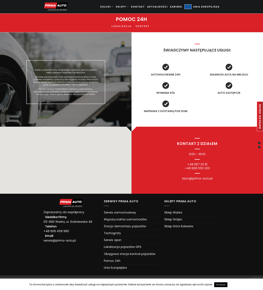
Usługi (106, 6)
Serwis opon (112, 240)
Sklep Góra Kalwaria (178, 226)
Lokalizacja (122, 26)
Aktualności (157, 6)
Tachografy (112, 233)
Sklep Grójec (173, 219)
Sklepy (122, 6)
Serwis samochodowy (120, 212)
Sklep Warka (173, 212)
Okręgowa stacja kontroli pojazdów (129, 254)
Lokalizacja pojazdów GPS (122, 247)
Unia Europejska (115, 268)
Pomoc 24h (112, 261)
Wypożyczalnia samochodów (125, 219)
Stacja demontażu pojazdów (125, 226)
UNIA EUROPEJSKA (202, 6)
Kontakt (138, 6)
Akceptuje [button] (220, 284)
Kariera (176, 6)
